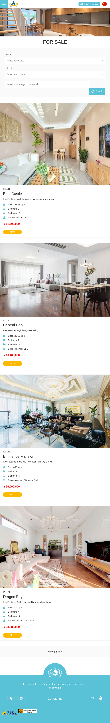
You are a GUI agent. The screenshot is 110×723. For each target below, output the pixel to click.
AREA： (9, 54)
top (96, 692)
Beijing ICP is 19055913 (87, 718)
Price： (9, 68)
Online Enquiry (89, 4)
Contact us (55, 692)
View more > (55, 644)
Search (97, 84)
